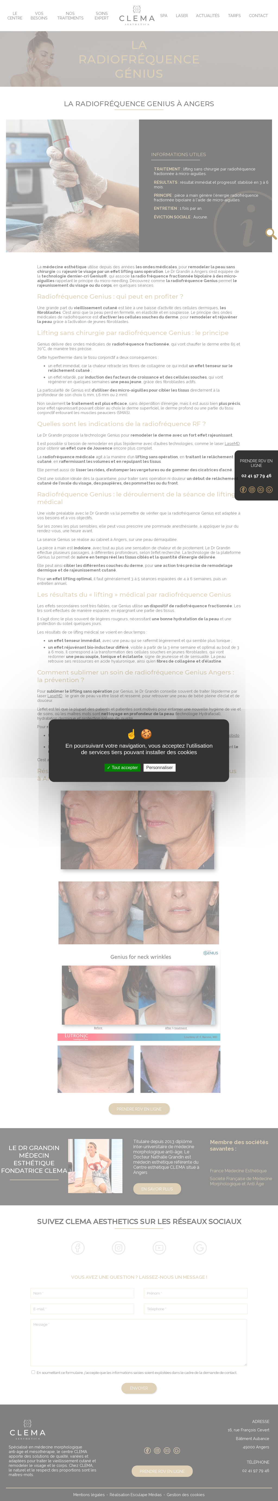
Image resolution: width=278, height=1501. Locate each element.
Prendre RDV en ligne (256, 463)
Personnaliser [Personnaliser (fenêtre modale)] (159, 767)
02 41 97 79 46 (256, 475)
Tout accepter (122, 767)
